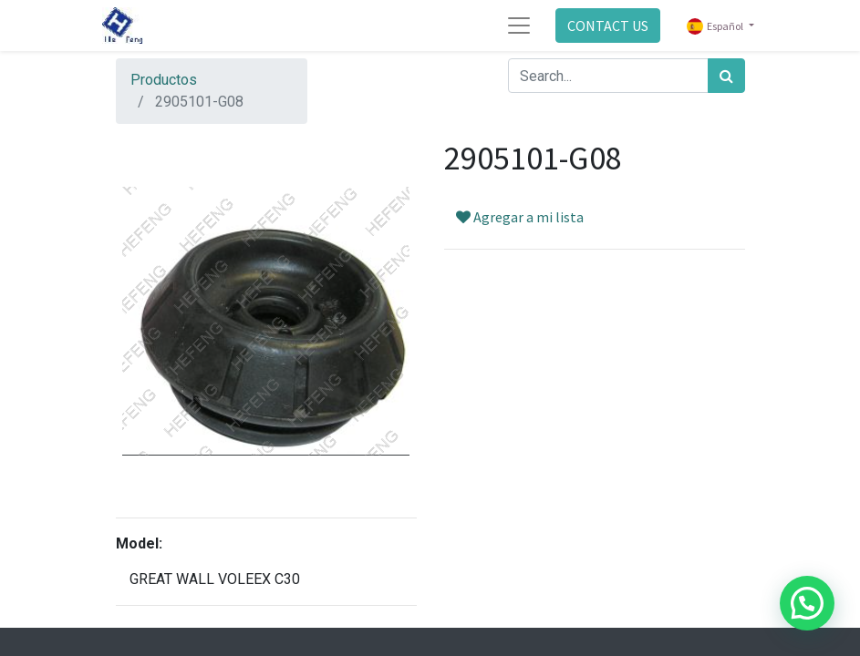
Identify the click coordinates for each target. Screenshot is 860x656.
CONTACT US (607, 25)
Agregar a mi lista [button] (520, 217)
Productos (163, 79)
